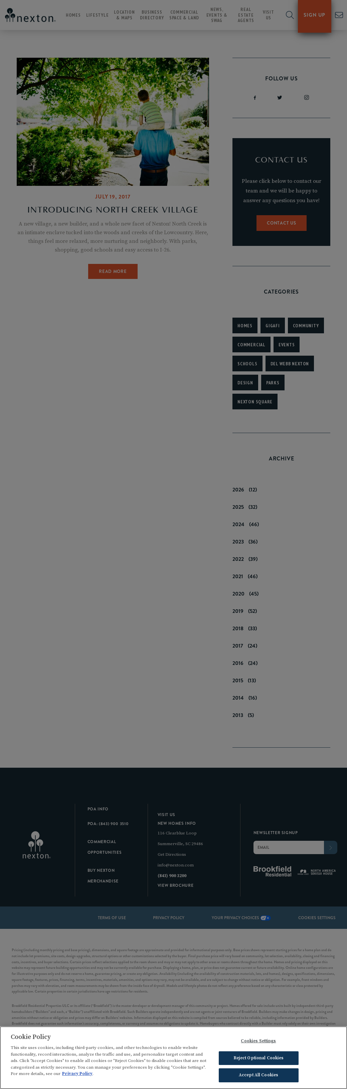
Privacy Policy (77, 1076)
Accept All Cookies (258, 1077)
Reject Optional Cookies (258, 1060)
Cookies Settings (258, 1043)
